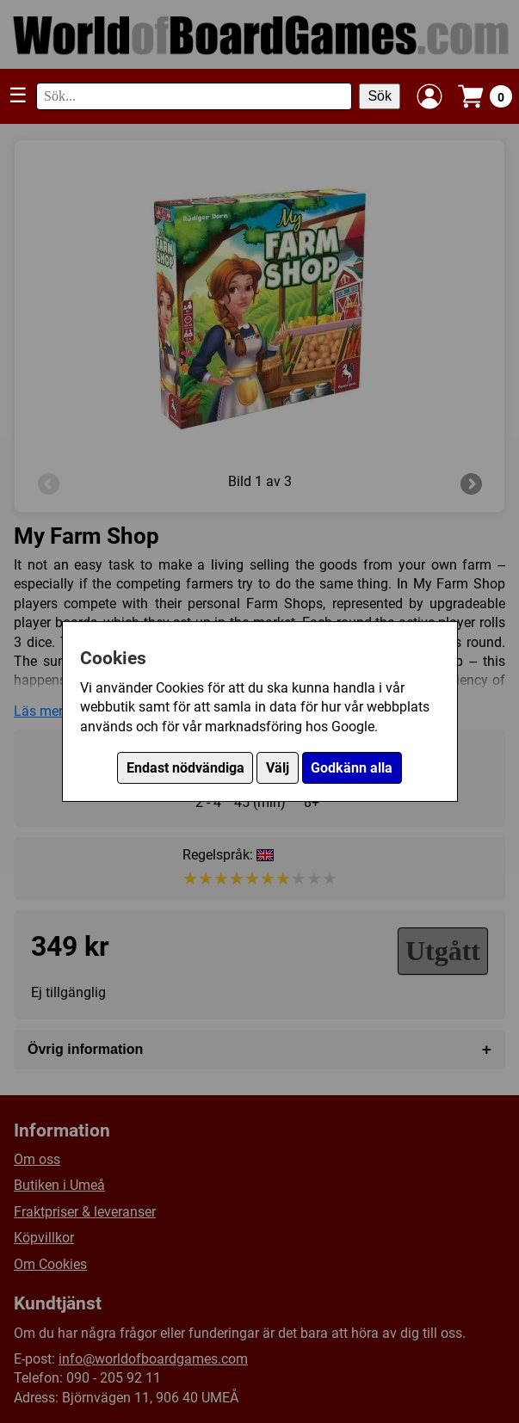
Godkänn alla (351, 768)
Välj (277, 768)
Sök (380, 96)
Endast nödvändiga (185, 768)
